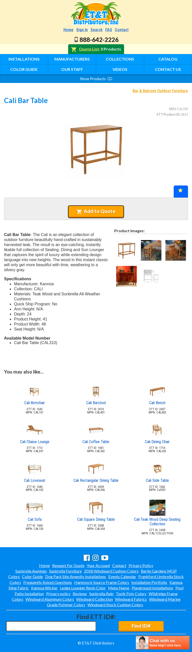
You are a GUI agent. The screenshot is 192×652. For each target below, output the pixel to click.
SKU (172, 109)
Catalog (167, 59)
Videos (120, 69)
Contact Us (168, 69)
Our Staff (72, 69)
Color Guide (24, 69)
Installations (24, 59)
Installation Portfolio (149, 582)
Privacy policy (58, 593)
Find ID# (141, 626)
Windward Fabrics (131, 599)
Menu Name (118, 587)
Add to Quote (96, 211)
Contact (122, 29)
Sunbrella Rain (101, 593)
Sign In (82, 29)
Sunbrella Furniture (65, 571)
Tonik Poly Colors (131, 593)
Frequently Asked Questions (47, 582)
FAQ (108, 29)
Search (96, 29)
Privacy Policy (141, 565)
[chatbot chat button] (162, 642)
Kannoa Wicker (44, 587)
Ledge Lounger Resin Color (83, 587)
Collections (120, 59)
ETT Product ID (168, 114)
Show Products (96, 78)
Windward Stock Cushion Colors (115, 604)
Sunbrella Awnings (31, 571)
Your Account (98, 565)
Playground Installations (152, 587)
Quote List (89, 48)
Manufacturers (72, 59)
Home (68, 29)
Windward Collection (94, 599)
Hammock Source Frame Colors (101, 582)
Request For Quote (68, 565)
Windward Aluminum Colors (50, 599)
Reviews (80, 593)
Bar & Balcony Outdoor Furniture (160, 90)
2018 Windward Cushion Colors (111, 571)
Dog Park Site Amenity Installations (75, 576)
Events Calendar (122, 576)
